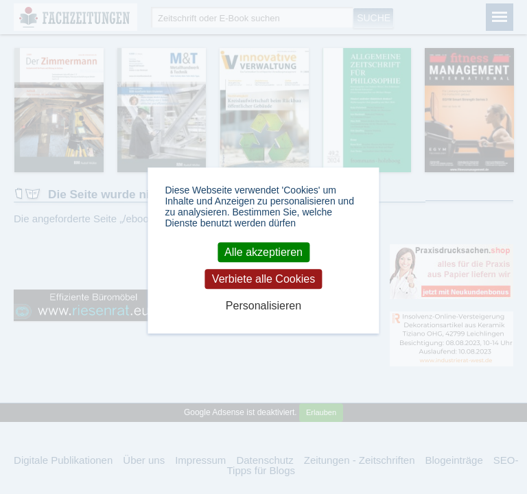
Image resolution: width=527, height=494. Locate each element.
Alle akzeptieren (263, 252)
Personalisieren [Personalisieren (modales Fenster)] (263, 306)
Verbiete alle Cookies (263, 279)
